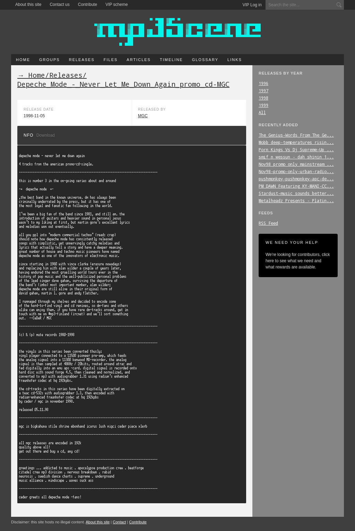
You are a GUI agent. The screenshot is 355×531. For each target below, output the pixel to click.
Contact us (59, 4)
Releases (82, 60)
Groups (49, 60)
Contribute (87, 4)
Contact (119, 522)
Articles (139, 60)
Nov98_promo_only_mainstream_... (296, 164)
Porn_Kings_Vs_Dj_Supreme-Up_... (296, 149)
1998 (263, 98)
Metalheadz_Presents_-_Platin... (296, 200)
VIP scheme (116, 4)
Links (234, 60)
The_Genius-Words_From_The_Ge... (296, 135)
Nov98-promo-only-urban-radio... (296, 171)
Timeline (171, 60)
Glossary (205, 60)
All (262, 112)
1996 (263, 83)
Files (111, 60)
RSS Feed (268, 223)
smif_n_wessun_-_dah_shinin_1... (296, 157)
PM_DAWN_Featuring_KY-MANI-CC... (296, 186)
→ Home (31, 74)
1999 (263, 105)
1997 (263, 90)
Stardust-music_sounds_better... (296, 193)
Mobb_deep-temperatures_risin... (296, 142)
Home (23, 60)
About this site (28, 4)
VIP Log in (252, 4)
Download (45, 135)
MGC (143, 115)
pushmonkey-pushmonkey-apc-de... (296, 178)
